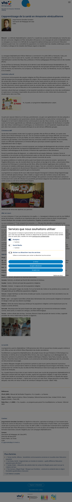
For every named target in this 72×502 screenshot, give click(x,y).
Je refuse (35, 262)
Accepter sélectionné (36, 266)
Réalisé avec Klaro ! (58, 275)
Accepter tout (36, 270)
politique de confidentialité (40, 236)
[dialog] (36, 251)
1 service (16, 242)
